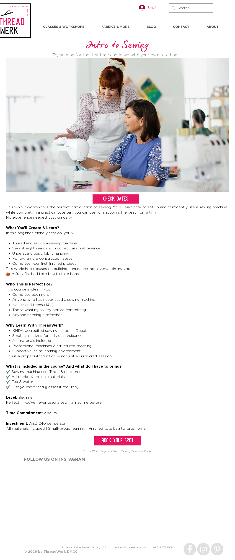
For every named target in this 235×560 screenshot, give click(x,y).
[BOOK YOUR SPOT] (117, 440)
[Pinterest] (217, 549)
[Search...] (190, 8)
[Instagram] (203, 549)
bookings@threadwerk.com (130, 547)
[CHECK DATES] (116, 199)
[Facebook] (189, 549)
